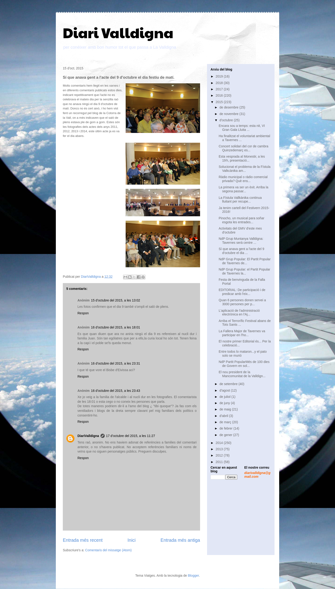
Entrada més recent (83, 540)
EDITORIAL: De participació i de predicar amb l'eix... (242, 292)
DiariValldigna (88, 436)
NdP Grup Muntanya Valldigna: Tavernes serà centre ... (241, 240)
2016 (220, 95)
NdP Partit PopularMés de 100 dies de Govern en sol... (244, 364)
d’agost (225, 390)
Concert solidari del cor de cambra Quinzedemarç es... (243, 148)
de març (225, 422)
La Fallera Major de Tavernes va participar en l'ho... (242, 333)
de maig (225, 409)
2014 (220, 443)
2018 (220, 83)
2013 (220, 449)
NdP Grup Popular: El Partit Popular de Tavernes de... (245, 261)
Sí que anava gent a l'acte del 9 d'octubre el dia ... (241, 251)
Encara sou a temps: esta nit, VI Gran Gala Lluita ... (242, 128)
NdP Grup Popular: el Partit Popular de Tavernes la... (244, 271)
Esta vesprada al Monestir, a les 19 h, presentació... (242, 158)
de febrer (226, 428)
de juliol (225, 397)
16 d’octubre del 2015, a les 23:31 (115, 363)
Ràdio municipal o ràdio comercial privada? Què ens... (243, 179)
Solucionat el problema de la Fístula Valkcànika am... (245, 169)
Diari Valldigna (118, 32)
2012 (220, 455)
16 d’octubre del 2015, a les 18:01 (115, 327)
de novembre (229, 114)
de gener (226, 435)
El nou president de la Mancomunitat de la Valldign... (242, 374)
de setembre (228, 384)
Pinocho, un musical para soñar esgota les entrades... (241, 220)
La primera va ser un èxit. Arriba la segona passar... (243, 189)
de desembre (229, 107)
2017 (220, 89)
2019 (220, 76)
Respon (83, 313)
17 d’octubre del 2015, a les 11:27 (130, 436)
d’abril (224, 416)
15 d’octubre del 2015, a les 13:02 (115, 300)
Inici (131, 540)
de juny (225, 403)
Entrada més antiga (180, 540)
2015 (220, 102)
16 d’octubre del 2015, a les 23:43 (115, 391)
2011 (220, 462)
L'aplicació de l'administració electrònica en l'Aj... (239, 312)
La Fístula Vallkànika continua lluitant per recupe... (240, 199)
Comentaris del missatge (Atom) (108, 550)
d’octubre (226, 120)
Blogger (193, 575)
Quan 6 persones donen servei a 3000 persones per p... (242, 302)
